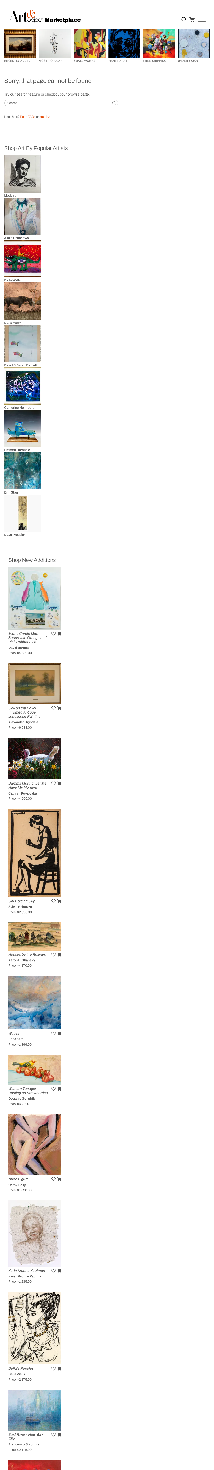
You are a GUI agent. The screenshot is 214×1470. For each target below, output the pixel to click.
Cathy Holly (17, 1185)
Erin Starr (11, 492)
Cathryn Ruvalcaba (22, 793)
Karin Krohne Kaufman (26, 1271)
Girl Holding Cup (21, 901)
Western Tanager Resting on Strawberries (28, 1091)
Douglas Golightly (21, 1098)
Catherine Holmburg (19, 407)
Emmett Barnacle (17, 450)
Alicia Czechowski (17, 238)
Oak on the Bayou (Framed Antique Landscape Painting (24, 712)
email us (44, 116)
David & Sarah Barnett (20, 365)
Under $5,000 (188, 60)
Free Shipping (154, 60)
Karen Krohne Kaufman (25, 1276)
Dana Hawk (12, 322)
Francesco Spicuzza (23, 1444)
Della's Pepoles (21, 1369)
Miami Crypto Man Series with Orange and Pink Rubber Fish (27, 638)
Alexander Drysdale (23, 722)
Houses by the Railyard (27, 955)
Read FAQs (27, 116)
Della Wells (12, 280)
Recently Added (17, 60)
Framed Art (117, 60)
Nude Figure (18, 1179)
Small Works (84, 60)
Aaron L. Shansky (21, 960)
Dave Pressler (14, 535)
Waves (13, 1033)
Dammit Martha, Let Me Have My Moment (27, 785)
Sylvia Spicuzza (20, 907)
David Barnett (18, 648)
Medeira (10, 195)
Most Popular (50, 60)
